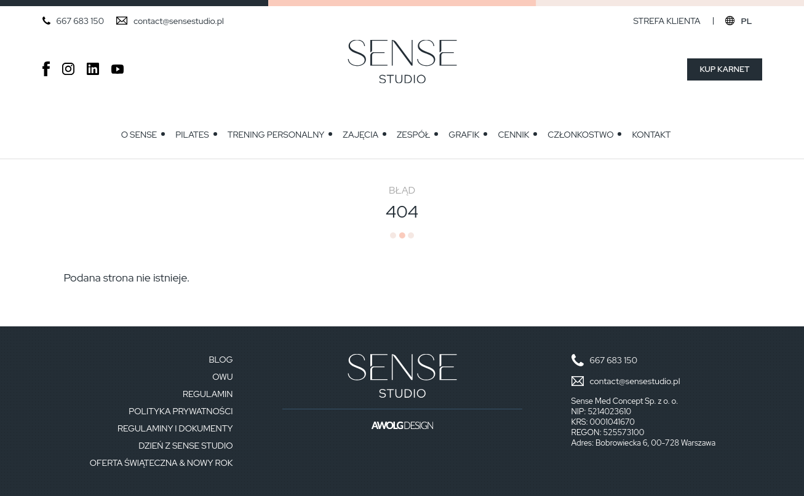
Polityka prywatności (181, 411)
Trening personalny (276, 134)
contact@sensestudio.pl (178, 20)
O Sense (139, 134)
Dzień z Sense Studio (185, 445)
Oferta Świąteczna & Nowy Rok (161, 462)
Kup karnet (724, 69)
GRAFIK (463, 134)
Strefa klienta (666, 20)
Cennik (513, 134)
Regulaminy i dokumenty (175, 428)
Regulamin (208, 394)
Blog (221, 359)
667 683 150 (80, 20)
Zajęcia (360, 134)
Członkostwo (580, 134)
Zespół (413, 134)
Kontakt (651, 134)
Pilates (192, 134)
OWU (222, 376)
